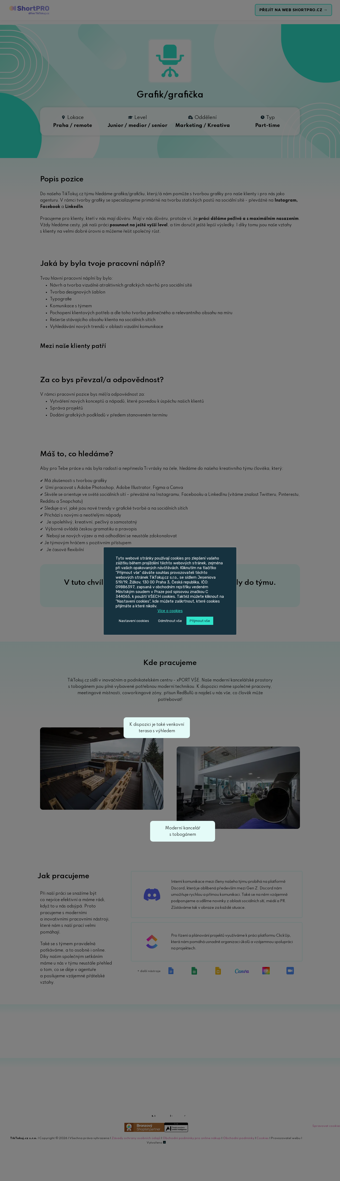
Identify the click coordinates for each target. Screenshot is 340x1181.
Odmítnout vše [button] (170, 621)
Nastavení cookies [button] (134, 621)
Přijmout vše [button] (200, 621)
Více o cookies (170, 610)
